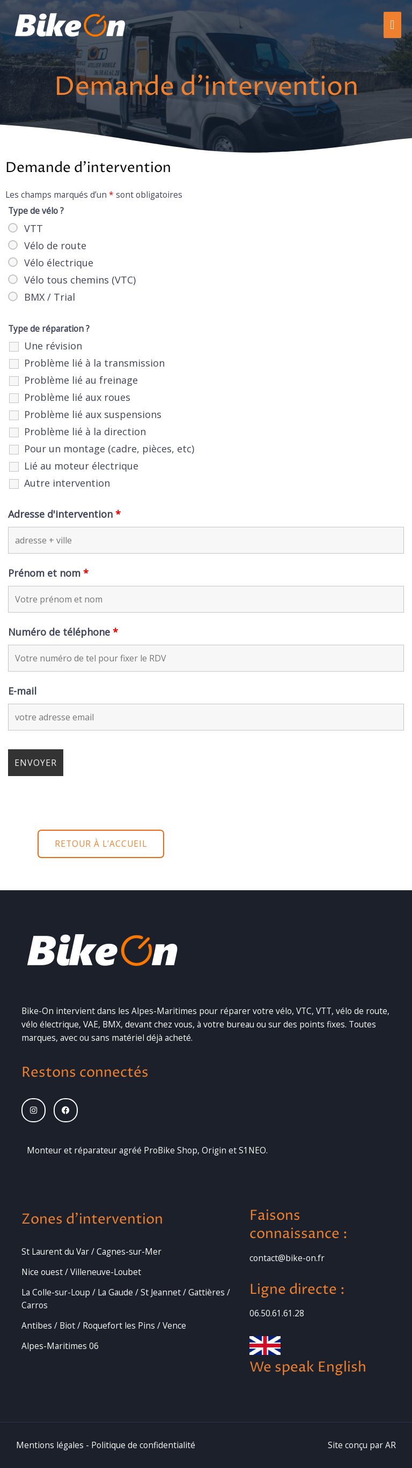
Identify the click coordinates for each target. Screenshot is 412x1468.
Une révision (53, 345)
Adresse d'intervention (64, 514)
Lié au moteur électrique (81, 465)
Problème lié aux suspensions (92, 414)
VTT (33, 228)
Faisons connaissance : (298, 1224)
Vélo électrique (58, 262)
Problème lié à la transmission (94, 362)
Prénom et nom (48, 573)
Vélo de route (55, 245)
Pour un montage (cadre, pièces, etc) (109, 448)
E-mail (22, 690)
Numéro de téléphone (63, 631)
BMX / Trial (49, 297)
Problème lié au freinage (81, 380)
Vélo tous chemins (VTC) (80, 279)
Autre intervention (67, 483)
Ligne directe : (297, 1289)
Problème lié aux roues (77, 397)
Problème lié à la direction (85, 431)
